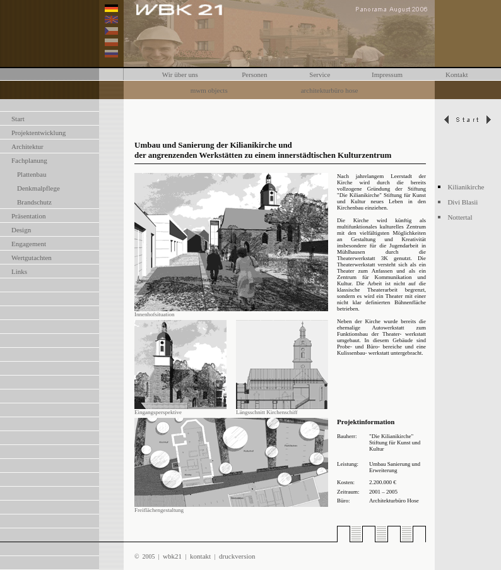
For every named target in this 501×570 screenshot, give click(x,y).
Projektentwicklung (38, 132)
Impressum (387, 74)
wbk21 (173, 556)
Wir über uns (180, 74)
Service (319, 74)
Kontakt (456, 74)
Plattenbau (31, 174)
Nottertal (459, 217)
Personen (254, 74)
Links (19, 271)
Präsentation (28, 216)
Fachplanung (29, 160)
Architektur (27, 146)
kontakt (201, 556)
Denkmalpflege (38, 188)
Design (21, 230)
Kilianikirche (465, 187)
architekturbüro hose (329, 90)
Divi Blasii (462, 202)
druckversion (237, 556)
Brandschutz (34, 202)
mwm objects (209, 90)
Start (18, 118)
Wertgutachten (31, 257)
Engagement (28, 243)
